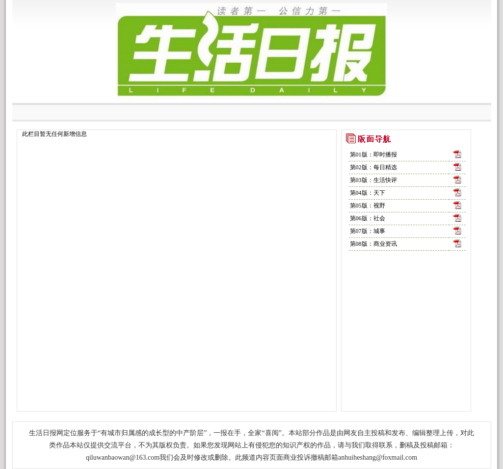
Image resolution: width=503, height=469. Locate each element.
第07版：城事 (367, 231)
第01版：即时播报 (373, 154)
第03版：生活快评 (373, 180)
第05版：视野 (367, 205)
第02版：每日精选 (373, 167)
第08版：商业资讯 (373, 243)
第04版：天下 (367, 192)
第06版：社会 (367, 218)
